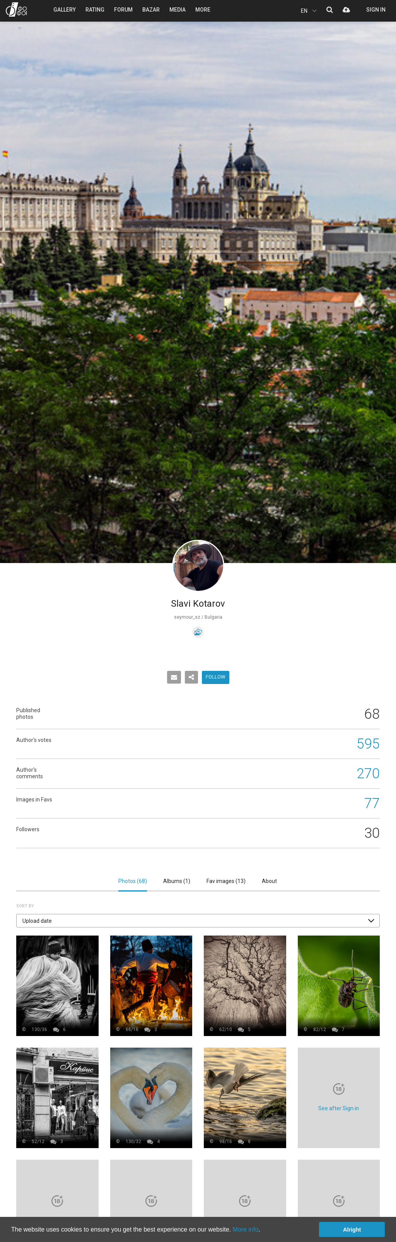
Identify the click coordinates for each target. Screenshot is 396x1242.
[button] (198, 920)
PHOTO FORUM (16, 9)
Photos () (132, 881)
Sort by (25, 906)
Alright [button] (352, 1230)
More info (246, 1229)
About (269, 881)
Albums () (176, 881)
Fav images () (226, 881)
